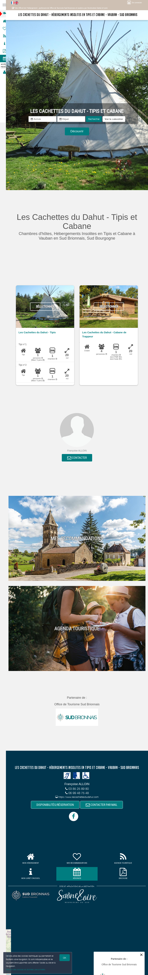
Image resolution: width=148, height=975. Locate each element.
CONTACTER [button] (78, 458)
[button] (115, 119)
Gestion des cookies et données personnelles (25, 969)
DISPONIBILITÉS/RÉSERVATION (57, 805)
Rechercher (95, 118)
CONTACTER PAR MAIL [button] (103, 805)
